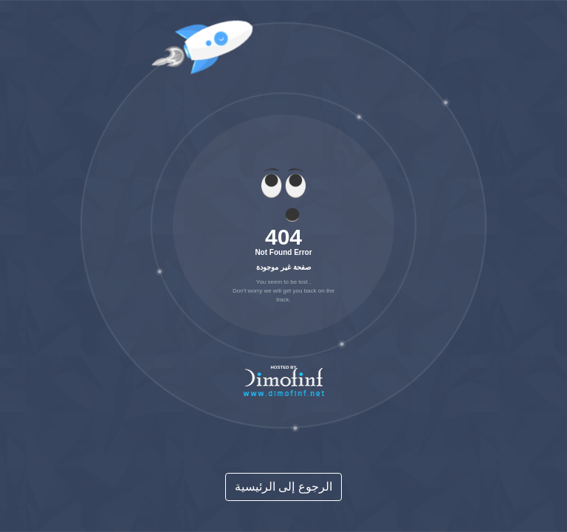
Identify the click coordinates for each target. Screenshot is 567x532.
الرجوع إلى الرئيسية (283, 486)
